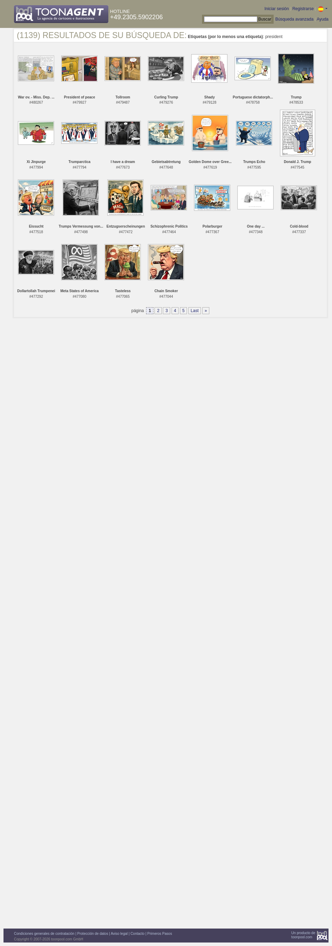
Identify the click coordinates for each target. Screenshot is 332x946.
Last (195, 310)
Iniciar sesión (277, 8)
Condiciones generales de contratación (44, 934)
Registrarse (302, 8)
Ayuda (323, 19)
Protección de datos (92, 934)
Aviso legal (119, 934)
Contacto (137, 934)
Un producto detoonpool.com (303, 935)
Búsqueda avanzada (294, 19)
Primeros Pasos (159, 934)
